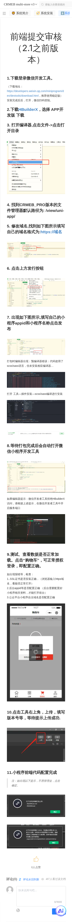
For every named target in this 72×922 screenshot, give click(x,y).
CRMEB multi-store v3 (21, 4)
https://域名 (51, 232)
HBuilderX (28, 109)
